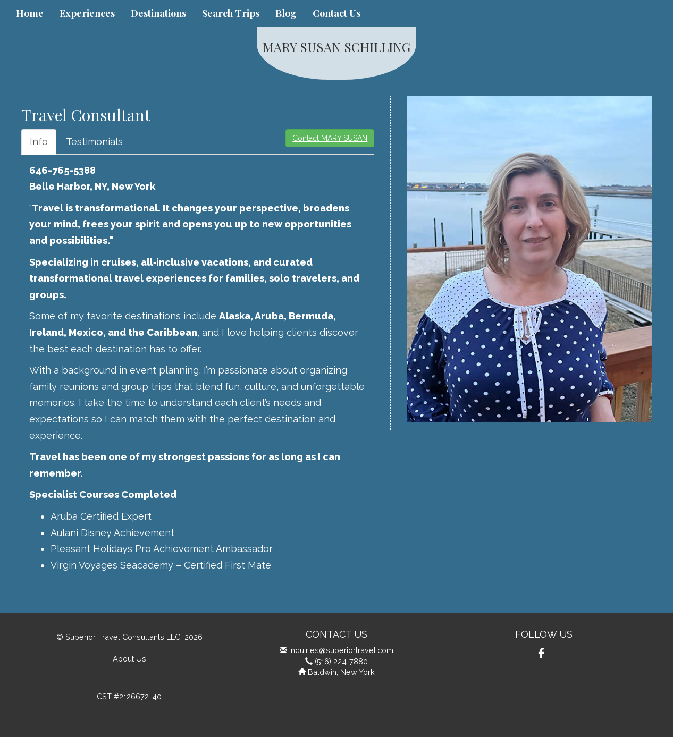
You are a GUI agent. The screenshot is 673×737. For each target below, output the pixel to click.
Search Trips (230, 13)
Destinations (158, 13)
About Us (129, 658)
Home (30, 13)
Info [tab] (39, 141)
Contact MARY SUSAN (329, 138)
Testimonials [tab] (94, 141)
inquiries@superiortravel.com (341, 650)
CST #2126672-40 (129, 696)
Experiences (87, 13)
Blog (286, 13)
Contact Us (336, 13)
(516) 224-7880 (341, 661)
